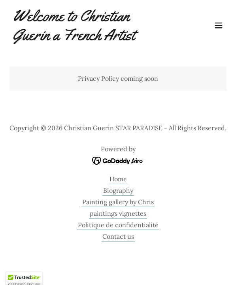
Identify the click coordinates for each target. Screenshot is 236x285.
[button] (219, 25)
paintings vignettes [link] (118, 213)
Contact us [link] (118, 236)
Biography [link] (118, 190)
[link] (85, 38)
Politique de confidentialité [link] (118, 225)
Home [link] (118, 179)
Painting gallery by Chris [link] (118, 202)
